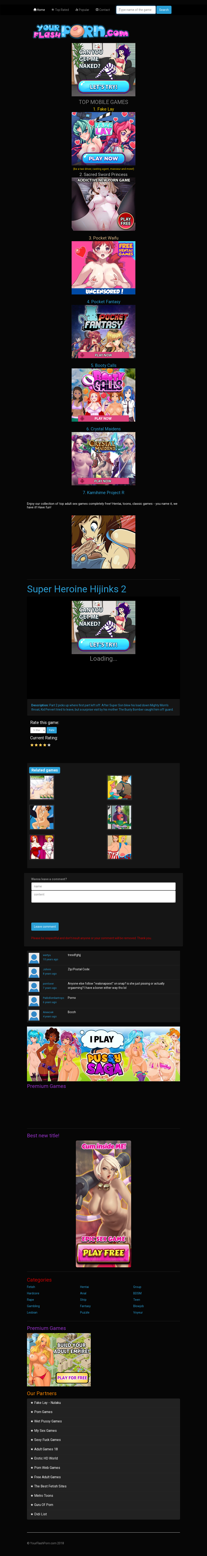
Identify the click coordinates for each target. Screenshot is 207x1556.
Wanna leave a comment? (49, 879)
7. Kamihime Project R (103, 492)
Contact (103, 10)
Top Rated (60, 10)
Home (39, 10)
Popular (82, 10)
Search (164, 10)
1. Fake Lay (103, 139)
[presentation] (63, 914)
